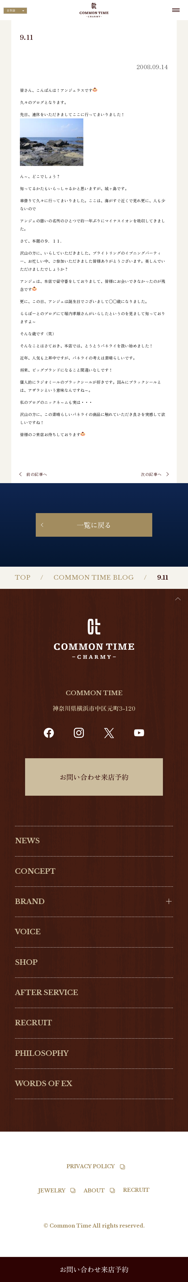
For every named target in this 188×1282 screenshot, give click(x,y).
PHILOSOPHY (42, 1053)
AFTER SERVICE (46, 992)
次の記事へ (151, 474)
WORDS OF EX (43, 1083)
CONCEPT (35, 871)
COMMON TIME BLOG (94, 577)
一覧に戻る (94, 525)
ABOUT (94, 1191)
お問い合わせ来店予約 (94, 777)
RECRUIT (33, 1022)
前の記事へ (36, 474)
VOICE (28, 931)
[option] (173, 1277)
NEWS (27, 840)
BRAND (30, 901)
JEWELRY (51, 1191)
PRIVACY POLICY (91, 1166)
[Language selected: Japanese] (15, 10)
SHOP (26, 962)
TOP (23, 577)
